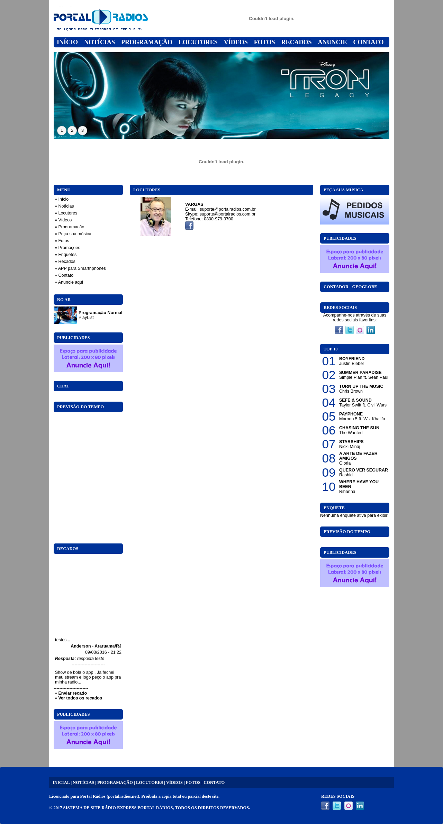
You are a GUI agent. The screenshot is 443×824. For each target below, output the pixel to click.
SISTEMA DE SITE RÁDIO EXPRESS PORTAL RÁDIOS (118, 807)
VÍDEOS (174, 782)
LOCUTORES (149, 782)
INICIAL (61, 782)
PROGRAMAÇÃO (115, 782)
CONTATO (214, 782)
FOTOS (193, 782)
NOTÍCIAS (83, 782)
